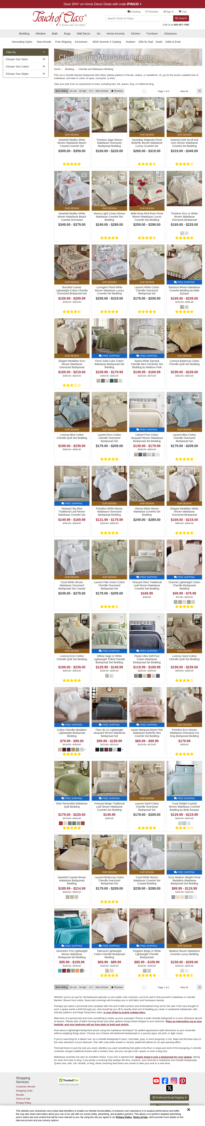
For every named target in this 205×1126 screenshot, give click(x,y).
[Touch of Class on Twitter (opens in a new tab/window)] (169, 1088)
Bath (55, 33)
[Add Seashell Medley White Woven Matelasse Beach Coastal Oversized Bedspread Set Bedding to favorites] (84, 175)
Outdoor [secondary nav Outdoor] (130, 41)
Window (41, 33)
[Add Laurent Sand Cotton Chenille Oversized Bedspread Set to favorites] (159, 765)
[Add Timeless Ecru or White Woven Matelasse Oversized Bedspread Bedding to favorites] (196, 175)
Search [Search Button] (181, 18)
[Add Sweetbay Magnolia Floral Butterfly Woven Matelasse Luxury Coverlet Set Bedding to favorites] (159, 101)
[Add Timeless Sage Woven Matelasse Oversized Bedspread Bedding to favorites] (121, 101)
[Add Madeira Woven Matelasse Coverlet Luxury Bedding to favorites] (196, 912)
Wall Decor (83, 33)
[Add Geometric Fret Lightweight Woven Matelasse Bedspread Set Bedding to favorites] (84, 912)
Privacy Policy (124, 1117)
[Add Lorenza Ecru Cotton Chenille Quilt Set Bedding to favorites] (84, 617)
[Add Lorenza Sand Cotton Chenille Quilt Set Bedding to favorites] (196, 617)
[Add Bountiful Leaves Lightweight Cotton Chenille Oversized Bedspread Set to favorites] (84, 248)
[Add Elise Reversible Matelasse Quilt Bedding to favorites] (84, 765)
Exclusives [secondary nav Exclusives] (81, 41)
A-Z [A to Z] (91, 91)
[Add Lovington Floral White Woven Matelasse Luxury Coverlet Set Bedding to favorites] (121, 248)
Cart (183, 11)
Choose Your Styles (17, 73)
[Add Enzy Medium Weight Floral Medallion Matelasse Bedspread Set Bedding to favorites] (196, 838)
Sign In (168, 11)
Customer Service (25, 1086)
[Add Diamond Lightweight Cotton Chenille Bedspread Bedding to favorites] (121, 912)
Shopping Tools (24, 1090)
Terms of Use (140, 1117)
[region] (102, 1115)
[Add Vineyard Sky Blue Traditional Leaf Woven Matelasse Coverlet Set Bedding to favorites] (84, 470)
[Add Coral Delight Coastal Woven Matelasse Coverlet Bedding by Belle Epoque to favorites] (196, 765)
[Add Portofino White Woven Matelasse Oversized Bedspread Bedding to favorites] (121, 470)
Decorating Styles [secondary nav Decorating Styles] (22, 41)
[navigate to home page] (51, 17)
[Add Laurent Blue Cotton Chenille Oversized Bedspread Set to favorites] (196, 396)
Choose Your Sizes (17, 59)
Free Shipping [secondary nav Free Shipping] (63, 41)
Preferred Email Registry (169, 1097)
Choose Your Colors (17, 66)
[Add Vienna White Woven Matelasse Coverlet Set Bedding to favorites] (159, 470)
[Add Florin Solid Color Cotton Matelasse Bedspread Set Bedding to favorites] (121, 322)
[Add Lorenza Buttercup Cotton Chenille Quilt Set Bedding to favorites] (196, 322)
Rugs (67, 33)
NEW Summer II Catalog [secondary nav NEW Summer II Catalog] (106, 41)
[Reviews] (117, 91)
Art (98, 33)
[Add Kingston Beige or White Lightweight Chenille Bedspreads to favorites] (159, 912)
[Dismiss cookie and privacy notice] (188, 1110)
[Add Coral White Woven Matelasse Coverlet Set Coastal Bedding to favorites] (159, 838)
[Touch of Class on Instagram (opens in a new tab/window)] (174, 1080)
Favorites (151, 11)
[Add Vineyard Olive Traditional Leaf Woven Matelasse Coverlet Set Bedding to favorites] (159, 543)
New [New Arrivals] (101, 91)
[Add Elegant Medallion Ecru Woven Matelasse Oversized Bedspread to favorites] (84, 322)
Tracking (134, 11)
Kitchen (135, 33)
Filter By (11, 52)
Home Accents (116, 33)
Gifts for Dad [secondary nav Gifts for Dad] (145, 41)
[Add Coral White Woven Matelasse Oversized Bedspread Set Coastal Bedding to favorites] (84, 543)
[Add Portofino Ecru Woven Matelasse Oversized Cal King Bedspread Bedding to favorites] (196, 691)
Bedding (24, 33)
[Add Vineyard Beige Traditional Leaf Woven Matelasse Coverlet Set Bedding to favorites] (121, 765)
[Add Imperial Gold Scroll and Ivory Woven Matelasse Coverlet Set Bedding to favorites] (196, 101)
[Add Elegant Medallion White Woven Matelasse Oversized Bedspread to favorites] (196, 470)
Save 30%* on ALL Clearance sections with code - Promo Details (102, 4)
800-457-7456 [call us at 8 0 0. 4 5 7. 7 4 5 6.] (181, 24)
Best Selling (62, 91)
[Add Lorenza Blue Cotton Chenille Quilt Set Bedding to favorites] (84, 396)
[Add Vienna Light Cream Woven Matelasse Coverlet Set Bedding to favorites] (121, 175)
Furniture (152, 33)
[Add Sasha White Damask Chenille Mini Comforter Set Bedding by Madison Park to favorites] (159, 322)
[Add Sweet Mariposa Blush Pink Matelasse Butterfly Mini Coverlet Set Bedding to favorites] (159, 691)
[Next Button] (199, 91)
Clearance (170, 33)
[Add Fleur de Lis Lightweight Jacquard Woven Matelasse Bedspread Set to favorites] (121, 691)
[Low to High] (73, 91)
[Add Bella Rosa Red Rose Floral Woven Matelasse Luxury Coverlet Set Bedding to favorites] (159, 175)
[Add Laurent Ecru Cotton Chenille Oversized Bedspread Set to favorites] (121, 396)
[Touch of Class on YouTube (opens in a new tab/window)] (156, 1080)
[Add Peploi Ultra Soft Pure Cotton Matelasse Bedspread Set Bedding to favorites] (159, 617)
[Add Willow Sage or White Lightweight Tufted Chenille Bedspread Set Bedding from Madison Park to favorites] (121, 617)
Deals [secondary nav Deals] (159, 41)
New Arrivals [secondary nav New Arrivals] (44, 41)
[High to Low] (83, 91)
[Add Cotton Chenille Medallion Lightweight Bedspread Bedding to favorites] (84, 691)
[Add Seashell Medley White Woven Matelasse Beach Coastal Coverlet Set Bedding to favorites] (84, 101)
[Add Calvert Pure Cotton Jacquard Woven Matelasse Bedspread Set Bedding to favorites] (159, 396)
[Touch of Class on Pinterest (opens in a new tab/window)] (183, 1080)
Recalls (20, 1094)
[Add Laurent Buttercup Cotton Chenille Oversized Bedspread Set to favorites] (121, 838)
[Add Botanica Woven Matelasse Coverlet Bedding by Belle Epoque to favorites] (196, 248)
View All (184, 91)
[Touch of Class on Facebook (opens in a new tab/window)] (165, 1080)
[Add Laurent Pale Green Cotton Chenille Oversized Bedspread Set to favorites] (121, 543)
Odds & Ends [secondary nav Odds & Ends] (173, 41)
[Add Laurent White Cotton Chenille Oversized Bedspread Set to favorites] (159, 248)
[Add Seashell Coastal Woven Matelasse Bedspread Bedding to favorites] (84, 838)
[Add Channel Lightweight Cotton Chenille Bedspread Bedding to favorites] (196, 543)
